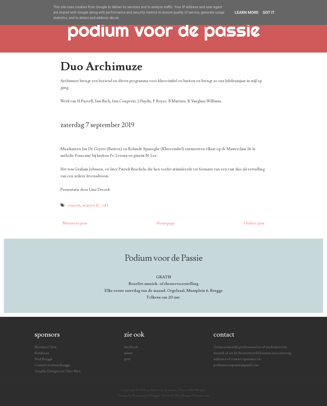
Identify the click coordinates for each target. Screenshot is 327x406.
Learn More (247, 12)
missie (128, 353)
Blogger (200, 390)
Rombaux (42, 353)
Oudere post (254, 223)
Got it (269, 12)
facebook (131, 347)
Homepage (166, 223)
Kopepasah (139, 396)
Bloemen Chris (46, 347)
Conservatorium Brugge (52, 365)
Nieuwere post (75, 223)
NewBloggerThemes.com (192, 396)
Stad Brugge (44, 359)
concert (74, 205)
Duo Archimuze (101, 66)
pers (127, 359)
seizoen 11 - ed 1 (95, 205)
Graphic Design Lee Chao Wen (57, 371)
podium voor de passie (163, 30)
